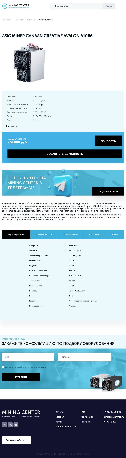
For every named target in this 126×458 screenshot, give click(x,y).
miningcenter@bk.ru (113, 417)
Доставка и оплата (66, 426)
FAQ (83, 412)
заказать (108, 141)
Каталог (60, 412)
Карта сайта (87, 417)
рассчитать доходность (65, 153)
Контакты (86, 421)
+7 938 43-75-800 (112, 412)
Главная (60, 417)
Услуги (59, 421)
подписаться (108, 191)
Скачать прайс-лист (16, 440)
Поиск (108, 6)
